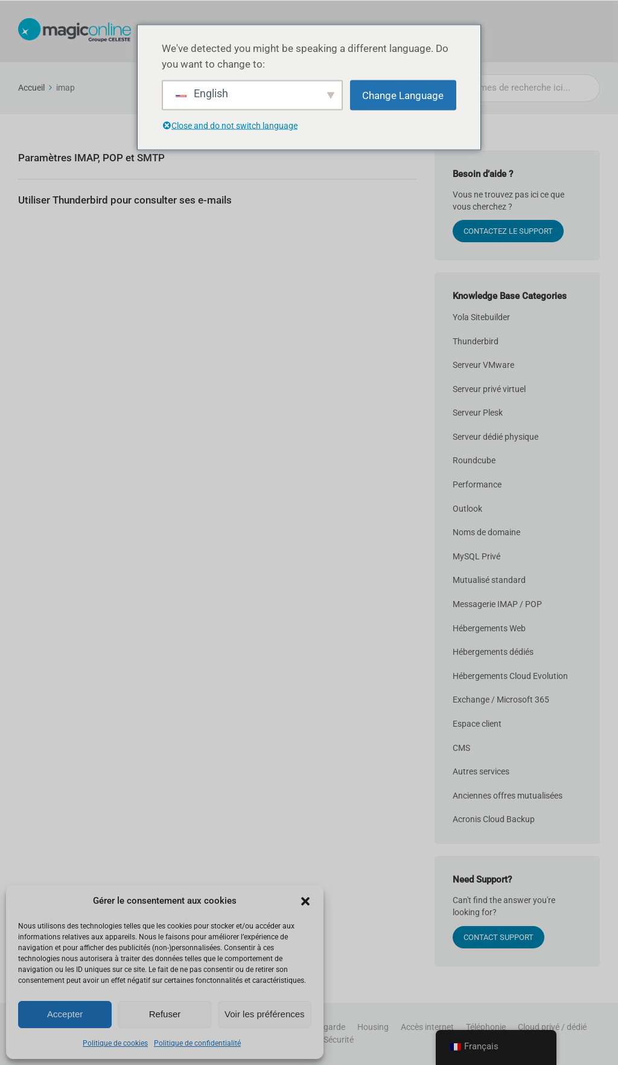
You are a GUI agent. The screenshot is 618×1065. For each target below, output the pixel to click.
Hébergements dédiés (493, 652)
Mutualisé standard (489, 580)
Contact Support (499, 937)
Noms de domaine (486, 532)
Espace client (477, 724)
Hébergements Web (489, 628)
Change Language (403, 95)
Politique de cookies (115, 1043)
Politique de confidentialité (197, 1043)
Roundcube (474, 460)
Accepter (65, 1014)
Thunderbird (476, 341)
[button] (305, 901)
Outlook (467, 508)
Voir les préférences (265, 1014)
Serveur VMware (483, 365)
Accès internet (427, 1027)
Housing (373, 1027)
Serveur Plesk (478, 412)
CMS (461, 748)
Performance (477, 484)
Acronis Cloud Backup (494, 819)
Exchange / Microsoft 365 (501, 699)
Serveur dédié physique (495, 437)
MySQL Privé (476, 556)
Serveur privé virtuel (489, 389)
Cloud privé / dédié (552, 1027)
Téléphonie (486, 1027)
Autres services (481, 771)
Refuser (165, 1014)
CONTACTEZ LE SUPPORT (508, 231)
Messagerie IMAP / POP (497, 604)
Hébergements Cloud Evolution (510, 676)
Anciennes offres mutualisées (507, 795)
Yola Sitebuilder (481, 317)
